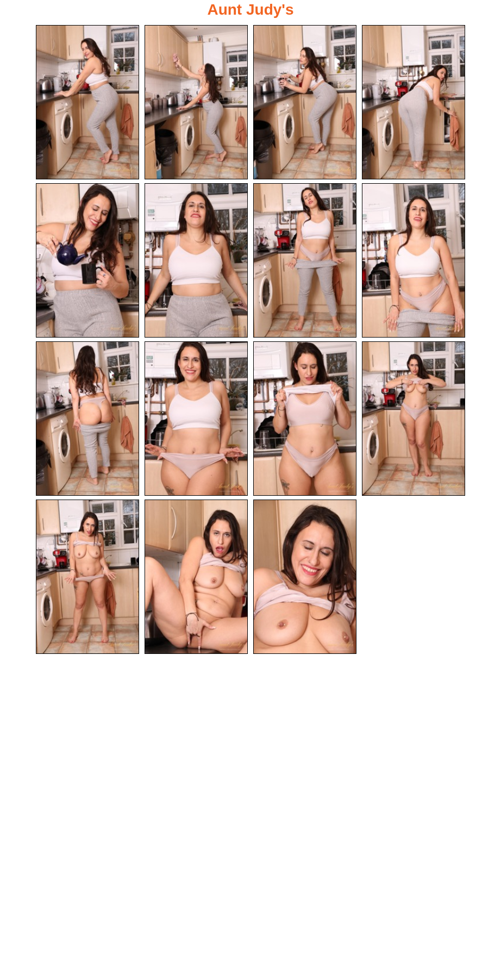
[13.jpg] (87, 577)
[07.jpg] (304, 260)
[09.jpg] (87, 418)
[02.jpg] (196, 102)
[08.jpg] (413, 260)
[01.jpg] (87, 102)
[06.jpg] (196, 260)
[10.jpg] (196, 418)
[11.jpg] (304, 418)
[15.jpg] (304, 577)
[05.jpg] (87, 260)
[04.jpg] (413, 102)
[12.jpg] (413, 418)
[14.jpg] (196, 577)
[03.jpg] (304, 102)
